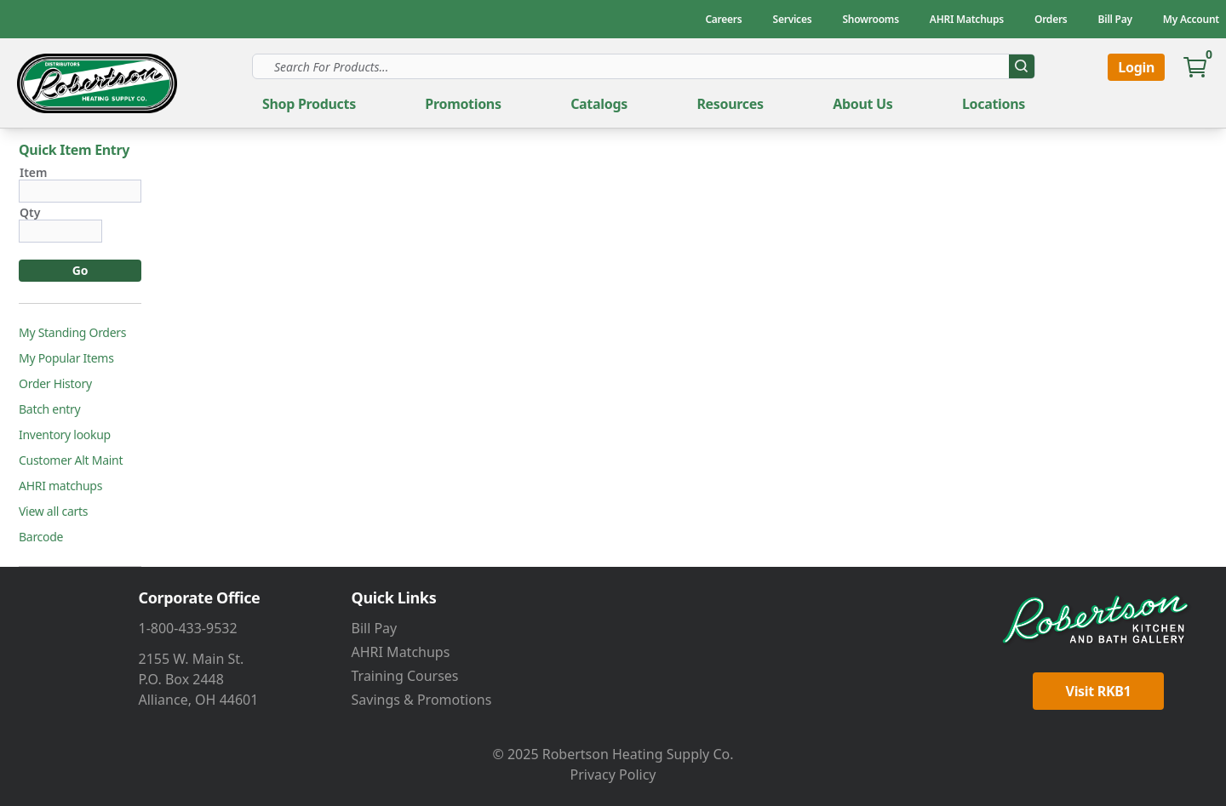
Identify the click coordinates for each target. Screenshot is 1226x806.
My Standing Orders (72, 332)
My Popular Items (66, 358)
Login (1136, 67)
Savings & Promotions (422, 699)
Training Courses (405, 675)
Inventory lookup (65, 435)
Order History (55, 384)
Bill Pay (375, 628)
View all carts (53, 511)
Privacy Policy (613, 774)
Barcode (41, 537)
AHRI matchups (60, 486)
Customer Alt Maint (71, 460)
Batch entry (49, 409)
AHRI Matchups (401, 652)
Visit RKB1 (1098, 691)
